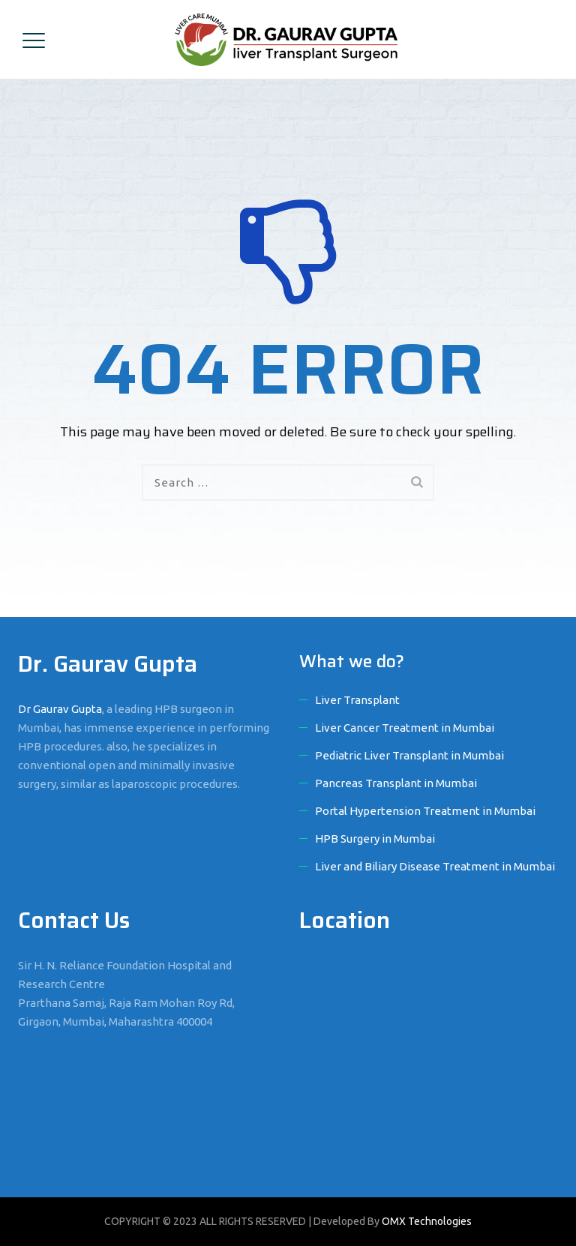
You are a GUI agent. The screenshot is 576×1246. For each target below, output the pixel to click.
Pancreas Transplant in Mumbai (396, 783)
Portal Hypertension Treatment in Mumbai (425, 810)
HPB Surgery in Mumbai (375, 838)
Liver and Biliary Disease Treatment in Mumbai (435, 866)
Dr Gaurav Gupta (60, 708)
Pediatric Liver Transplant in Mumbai (409, 755)
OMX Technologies (427, 1221)
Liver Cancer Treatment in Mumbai (404, 727)
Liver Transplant (357, 699)
